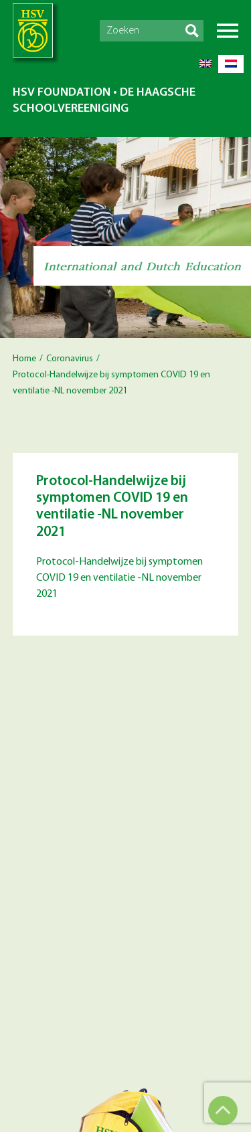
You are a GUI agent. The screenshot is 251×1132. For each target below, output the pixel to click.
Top (223, 1110)
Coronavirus (69, 359)
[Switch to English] (205, 64)
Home (24, 359)
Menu (227, 30)
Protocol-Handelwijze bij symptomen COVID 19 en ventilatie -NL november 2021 (119, 578)
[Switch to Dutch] (231, 64)
